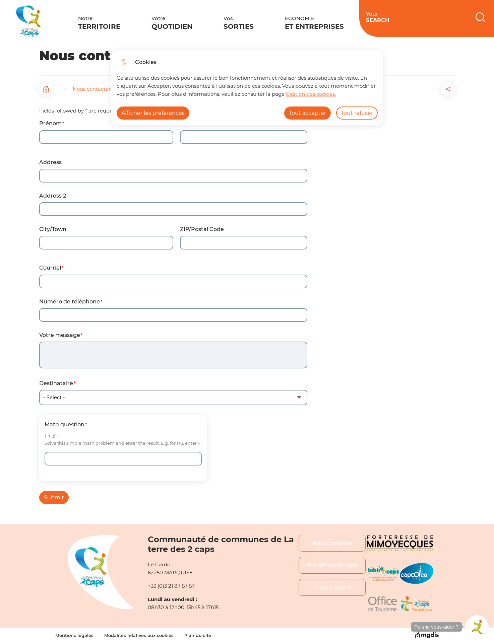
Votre (153, 21)
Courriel (50, 268)
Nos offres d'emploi (332, 565)
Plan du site (197, 635)
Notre (93, 21)
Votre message (59, 335)
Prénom (50, 123)
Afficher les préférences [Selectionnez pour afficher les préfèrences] (153, 113)
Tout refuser (357, 113)
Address (50, 162)
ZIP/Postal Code (202, 229)
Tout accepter (307, 113)
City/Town (52, 229)
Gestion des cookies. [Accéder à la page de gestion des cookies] (311, 94)
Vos (208, 21)
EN (481, 20)
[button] (410, 89)
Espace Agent (332, 587)
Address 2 (52, 196)
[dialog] (247, 87)
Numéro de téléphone (69, 301)
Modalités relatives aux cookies (139, 635)
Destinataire (56, 383)
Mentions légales (74, 635)
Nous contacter (332, 543)
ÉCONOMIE (271, 21)
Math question (64, 424)
